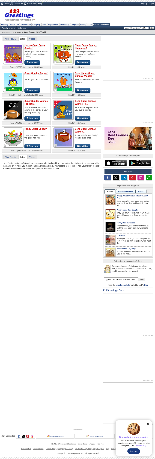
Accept (133, 451)
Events (18, 32)
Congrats (75, 25)
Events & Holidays (101, 25)
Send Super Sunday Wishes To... (85, 102)
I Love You (121, 236)
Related (141, 191)
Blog (40, 4)
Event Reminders (94, 436)
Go (152, 28)
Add (141, 279)
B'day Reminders (55, 436)
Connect (17, 4)
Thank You (14, 25)
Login (151, 4)
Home (6, 4)
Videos (32, 39)
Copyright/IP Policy (65, 448)
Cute (90, 25)
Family (83, 25)
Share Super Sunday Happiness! (86, 46)
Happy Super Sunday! (35, 129)
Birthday (4, 25)
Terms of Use (26, 448)
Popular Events (8, 28)
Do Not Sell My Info (83, 448)
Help (107, 448)
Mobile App (31, 4)
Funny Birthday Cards (126, 223)
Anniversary (26, 25)
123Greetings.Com (113, 290)
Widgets (92, 444)
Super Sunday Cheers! (36, 73)
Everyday (36, 25)
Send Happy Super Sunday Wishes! (85, 74)
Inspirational (53, 25)
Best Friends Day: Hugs (126, 249)
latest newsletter (123, 285)
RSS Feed (100, 444)
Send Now (32, 62)
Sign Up (144, 4)
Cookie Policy (51, 448)
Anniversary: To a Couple (127, 210)
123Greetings (7, 32)
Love (44, 25)
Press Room (82, 444)
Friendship (64, 25)
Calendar (22, 28)
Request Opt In (98, 448)
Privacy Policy (38, 448)
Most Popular (10, 39)
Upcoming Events (125, 191)
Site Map (54, 444)
